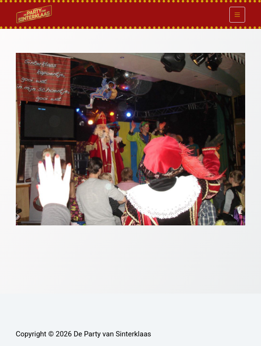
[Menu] (237, 15)
